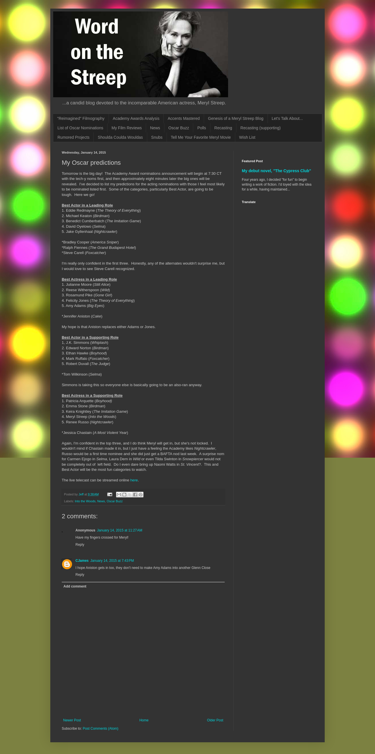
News (155, 128)
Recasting (223, 128)
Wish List (247, 137)
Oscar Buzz (178, 128)
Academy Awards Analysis (136, 118)
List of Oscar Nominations (80, 128)
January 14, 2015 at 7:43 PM (112, 561)
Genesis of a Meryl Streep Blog (236, 118)
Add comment (74, 586)
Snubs (157, 137)
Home (144, 720)
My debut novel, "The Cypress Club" (276, 170)
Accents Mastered (184, 118)
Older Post (215, 720)
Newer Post (72, 720)
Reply (79, 545)
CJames (82, 561)
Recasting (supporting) (260, 128)
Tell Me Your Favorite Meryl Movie (201, 137)
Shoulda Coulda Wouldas (120, 137)
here (134, 480)
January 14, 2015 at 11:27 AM (119, 530)
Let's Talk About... (287, 118)
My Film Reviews (126, 128)
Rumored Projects (73, 137)
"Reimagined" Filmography (81, 118)
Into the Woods (85, 501)
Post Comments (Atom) (100, 729)
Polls (201, 128)
